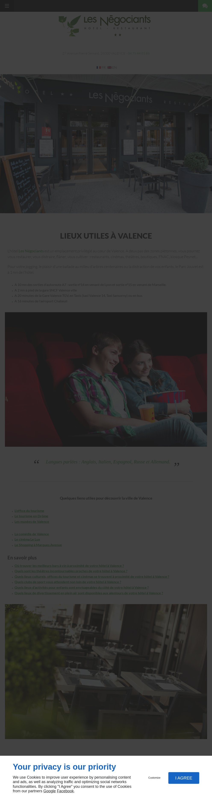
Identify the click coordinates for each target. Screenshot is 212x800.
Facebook (65, 791)
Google (49, 791)
